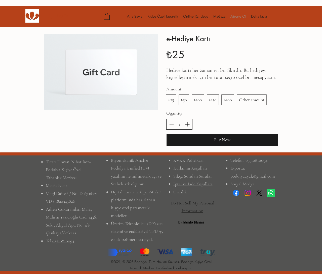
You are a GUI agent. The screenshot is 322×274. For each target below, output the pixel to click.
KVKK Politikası (188, 160)
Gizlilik (180, 192)
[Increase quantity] (187, 124)
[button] (107, 16)
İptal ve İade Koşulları (192, 184)
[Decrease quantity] (171, 124)
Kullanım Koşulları (190, 168)
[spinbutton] (179, 124)
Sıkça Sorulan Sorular (192, 176)
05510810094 (63, 241)
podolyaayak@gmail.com (252, 176)
